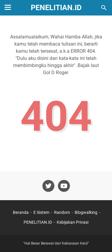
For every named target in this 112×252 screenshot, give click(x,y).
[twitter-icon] (48, 186)
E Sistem (41, 212)
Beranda (21, 212)
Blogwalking (86, 212)
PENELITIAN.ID (56, 7)
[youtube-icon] (64, 186)
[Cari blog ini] (104, 7)
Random (62, 212)
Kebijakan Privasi (72, 222)
